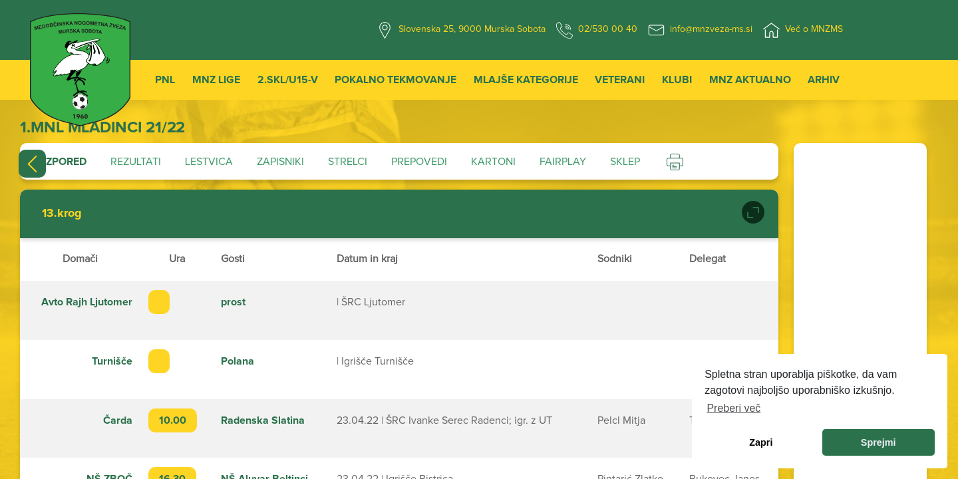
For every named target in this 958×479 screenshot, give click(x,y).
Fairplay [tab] (563, 161)
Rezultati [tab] (135, 161)
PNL (165, 80)
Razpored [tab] (59, 161)
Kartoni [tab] (493, 161)
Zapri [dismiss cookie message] (760, 442)
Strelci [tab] (347, 161)
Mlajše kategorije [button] (526, 80)
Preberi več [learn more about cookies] (733, 408)
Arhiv (824, 80)
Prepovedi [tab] (419, 161)
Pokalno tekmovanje (395, 80)
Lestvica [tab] (209, 161)
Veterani (620, 80)
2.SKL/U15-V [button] (287, 80)
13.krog (62, 214)
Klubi (677, 80)
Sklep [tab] (625, 161)
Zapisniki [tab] (280, 161)
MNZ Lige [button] (216, 80)
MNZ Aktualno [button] (750, 80)
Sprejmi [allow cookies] (878, 442)
